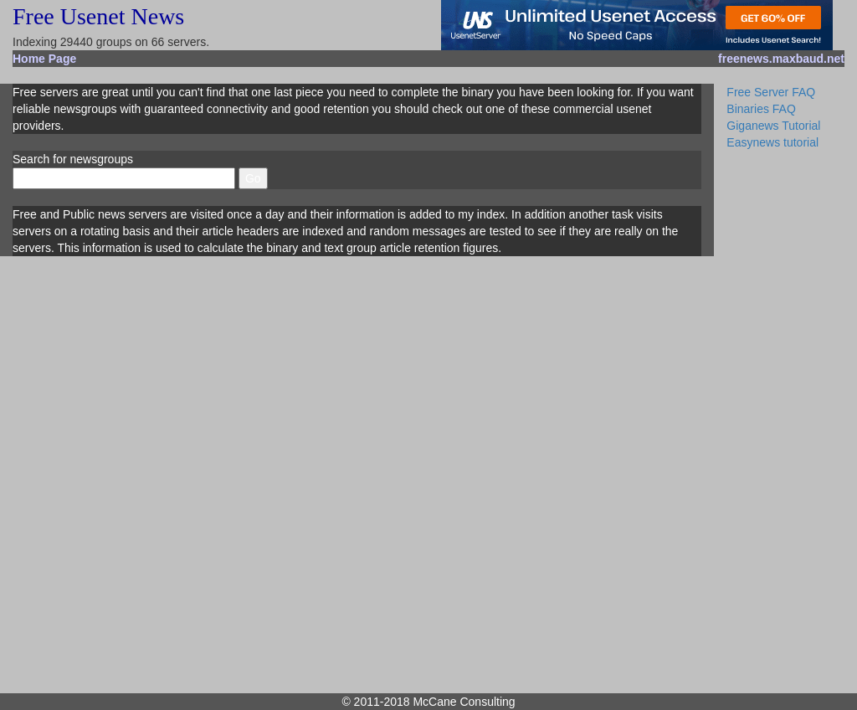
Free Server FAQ (770, 92)
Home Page (44, 58)
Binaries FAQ (760, 109)
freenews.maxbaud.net (781, 58)
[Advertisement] (785, 418)
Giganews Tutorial (773, 125)
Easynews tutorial (772, 142)
